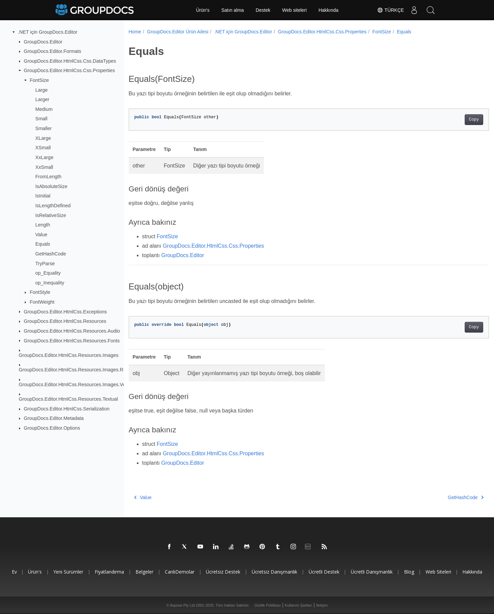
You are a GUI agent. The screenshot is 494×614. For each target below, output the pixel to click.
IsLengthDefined (53, 205)
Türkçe (390, 10)
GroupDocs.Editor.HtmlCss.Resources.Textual (68, 399)
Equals (42, 244)
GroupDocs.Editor (43, 41)
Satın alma (232, 10)
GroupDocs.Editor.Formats (52, 51)
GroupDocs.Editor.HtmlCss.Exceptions (65, 311)
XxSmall (44, 167)
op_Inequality (49, 282)
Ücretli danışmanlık (372, 572)
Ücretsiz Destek (223, 572)
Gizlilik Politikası (267, 605)
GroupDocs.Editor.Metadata (54, 418)
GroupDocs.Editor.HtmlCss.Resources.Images (69, 355)
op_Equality (48, 273)
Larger (42, 99)
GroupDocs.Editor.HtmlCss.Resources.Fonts (72, 340)
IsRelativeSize (50, 215)
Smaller (43, 128)
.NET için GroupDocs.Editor (47, 32)
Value (41, 234)
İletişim (322, 605)
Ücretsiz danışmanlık (274, 572)
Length (42, 224)
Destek (263, 10)
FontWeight (42, 302)
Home (135, 31)
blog (409, 572)
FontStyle (40, 292)
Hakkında (328, 10)
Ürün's (203, 10)
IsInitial (43, 195)
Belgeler (144, 572)
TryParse (45, 263)
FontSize (39, 80)
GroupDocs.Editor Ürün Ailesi (177, 31)
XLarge (43, 138)
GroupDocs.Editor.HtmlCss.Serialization (67, 408)
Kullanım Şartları (298, 605)
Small (41, 118)
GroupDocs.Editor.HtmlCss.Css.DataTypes (70, 61)
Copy (449, 119)
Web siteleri (294, 10)
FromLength (48, 176)
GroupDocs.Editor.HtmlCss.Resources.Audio (72, 331)
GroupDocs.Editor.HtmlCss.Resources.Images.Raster (76, 369)
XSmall (43, 147)
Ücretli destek (324, 572)
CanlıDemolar (179, 572)
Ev (14, 572)
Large (41, 89)
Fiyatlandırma (109, 572)
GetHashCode (50, 253)
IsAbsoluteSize (51, 186)
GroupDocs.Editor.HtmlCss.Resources (65, 321)
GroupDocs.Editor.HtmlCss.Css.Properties (69, 70)
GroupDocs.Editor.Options (52, 428)
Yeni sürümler (68, 572)
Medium (44, 109)
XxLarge (44, 157)
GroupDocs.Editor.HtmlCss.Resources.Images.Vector (76, 384)
